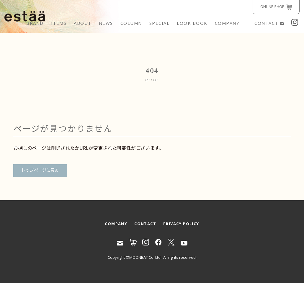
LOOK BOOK (192, 23)
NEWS (106, 23)
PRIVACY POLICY (181, 223)
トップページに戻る (40, 170)
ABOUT (82, 23)
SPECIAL (159, 23)
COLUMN (131, 23)
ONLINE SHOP (276, 7)
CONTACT (269, 23)
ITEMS (59, 23)
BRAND (35, 23)
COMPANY (227, 23)
